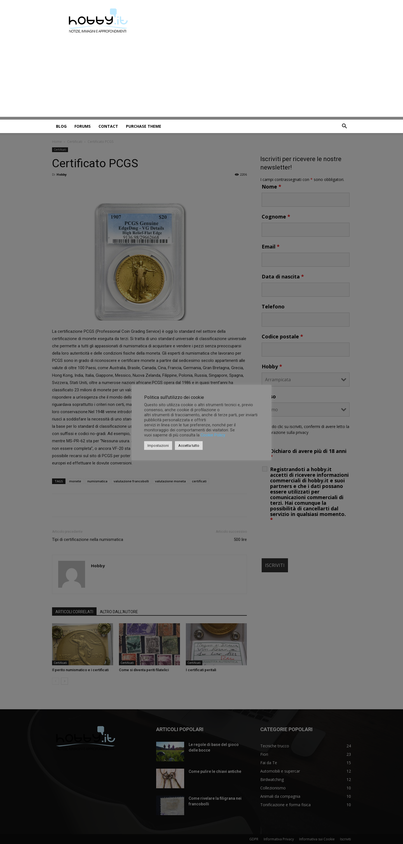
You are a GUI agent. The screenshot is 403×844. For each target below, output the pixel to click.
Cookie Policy (213, 435)
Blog (61, 126)
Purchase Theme (143, 126)
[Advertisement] (201, 77)
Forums (82, 126)
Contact (108, 126)
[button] (344, 126)
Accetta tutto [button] (188, 445)
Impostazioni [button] (158, 445)
